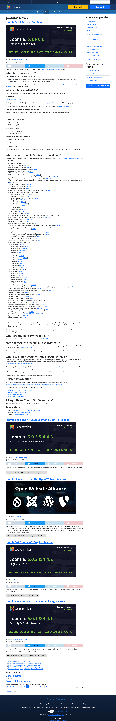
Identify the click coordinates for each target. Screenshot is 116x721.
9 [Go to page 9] (29, 686)
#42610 (71, 287)
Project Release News (20, 60)
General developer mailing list (17, 392)
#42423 (23, 202)
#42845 (26, 246)
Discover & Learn (38, 2)
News (46, 12)
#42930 (26, 221)
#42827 (25, 258)
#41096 (47, 217)
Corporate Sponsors (93, 74)
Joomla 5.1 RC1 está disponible (23, 412)
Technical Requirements (94, 59)
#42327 (24, 210)
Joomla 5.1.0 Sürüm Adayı (21, 414)
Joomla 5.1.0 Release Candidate (25, 22)
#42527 (42, 300)
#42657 (29, 184)
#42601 (39, 237)
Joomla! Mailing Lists (93, 49)
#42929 (23, 283)
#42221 (34, 169)
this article (45, 339)
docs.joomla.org (58, 367)
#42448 (37, 223)
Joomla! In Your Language (94, 46)
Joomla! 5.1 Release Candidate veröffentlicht (27, 410)
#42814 (21, 265)
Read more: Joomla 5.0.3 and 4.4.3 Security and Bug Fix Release (26, 473)
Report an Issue (85, 707)
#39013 (39, 308)
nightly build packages (53, 103)
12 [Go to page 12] (40, 686)
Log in (93, 707)
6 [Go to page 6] (21, 686)
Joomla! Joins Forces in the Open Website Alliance (36, 479)
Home (9, 12)
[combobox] (100, 2)
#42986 (28, 167)
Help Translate (75, 707)
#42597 (47, 233)
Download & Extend (23, 2)
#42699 (29, 186)
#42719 (56, 215)
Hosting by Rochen (58, 720)
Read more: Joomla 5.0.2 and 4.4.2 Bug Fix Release (22, 595)
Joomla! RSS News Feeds (94, 56)
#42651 (39, 289)
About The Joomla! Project (95, 34)
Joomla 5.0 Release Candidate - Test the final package (24, 665)
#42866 (24, 248)
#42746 (29, 194)
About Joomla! (17, 12)
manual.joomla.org (71, 367)
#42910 (25, 281)
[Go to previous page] (10, 686)
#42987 (33, 285)
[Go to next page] (43, 686)
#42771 (34, 302)
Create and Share (92, 28)
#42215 (20, 275)
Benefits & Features (29, 12)
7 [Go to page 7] (24, 686)
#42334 (51, 291)
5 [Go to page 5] (18, 686)
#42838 (21, 256)
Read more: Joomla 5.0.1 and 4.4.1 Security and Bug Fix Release (26, 655)
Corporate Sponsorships (94, 70)
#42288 (26, 204)
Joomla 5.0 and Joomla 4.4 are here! (19, 661)
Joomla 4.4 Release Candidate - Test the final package (24, 667)
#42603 (25, 316)
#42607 (40, 294)
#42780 (48, 179)
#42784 (42, 314)
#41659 (28, 171)
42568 (40, 240)
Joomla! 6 (40, 12)
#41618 (48, 227)
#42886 (24, 267)
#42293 (23, 206)
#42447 (22, 200)
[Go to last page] (46, 686)
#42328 (21, 211)
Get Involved (91, 31)
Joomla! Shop (91, 43)
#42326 (22, 208)
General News (18, 516)
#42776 (36, 314)
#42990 (20, 254)
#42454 (27, 213)
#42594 (46, 235)
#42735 (23, 273)
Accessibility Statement (28, 707)
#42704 (38, 175)
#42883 (23, 269)
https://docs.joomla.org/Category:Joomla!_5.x (19, 363)
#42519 (27, 296)
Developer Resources (69, 2)
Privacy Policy (40, 707)
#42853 (22, 250)
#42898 (24, 277)
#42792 (22, 264)
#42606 (57, 225)
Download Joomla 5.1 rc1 (13, 100)
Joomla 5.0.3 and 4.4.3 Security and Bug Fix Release (37, 419)
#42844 (35, 238)
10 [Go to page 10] (33, 686)
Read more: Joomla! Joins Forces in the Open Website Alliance (26, 536)
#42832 (55, 177)
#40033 (45, 306)
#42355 (36, 198)
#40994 (11, 182)
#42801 (19, 260)
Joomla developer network (16, 394)
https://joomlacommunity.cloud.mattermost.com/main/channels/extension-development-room (34, 384)
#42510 (47, 190)
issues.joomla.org (26, 348)
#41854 (32, 312)
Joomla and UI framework (16, 396)
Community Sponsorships (94, 77)
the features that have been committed (69, 158)
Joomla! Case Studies (93, 39)
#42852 (20, 252)
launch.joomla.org (63, 106)
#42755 (31, 314)
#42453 (27, 196)
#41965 (41, 304)
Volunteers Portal (92, 80)
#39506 (34, 229)
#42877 (21, 271)
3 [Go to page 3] (13, 686)
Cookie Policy (49, 707)
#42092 (31, 298)
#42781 (20, 262)
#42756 (26, 314)
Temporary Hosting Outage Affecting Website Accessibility (25, 669)
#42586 (27, 292)
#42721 (29, 219)
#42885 (25, 318)
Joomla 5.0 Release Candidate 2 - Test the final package (24, 663)
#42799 (26, 165)
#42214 (22, 244)
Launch (100, 7)
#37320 (47, 310)
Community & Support (53, 2)
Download (78, 7)
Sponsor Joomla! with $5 (62, 707)
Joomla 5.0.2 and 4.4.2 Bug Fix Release (29, 542)
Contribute (54, 12)
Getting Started (91, 24)
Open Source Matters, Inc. (56, 715)
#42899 (25, 279)
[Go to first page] (7, 686)
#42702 (31, 173)
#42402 (28, 188)
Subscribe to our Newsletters (98, 86)
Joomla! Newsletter (92, 53)
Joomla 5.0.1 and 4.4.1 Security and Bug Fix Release (37, 601)
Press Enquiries (64, 12)
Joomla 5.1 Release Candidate (51, 69)
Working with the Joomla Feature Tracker (20, 390)
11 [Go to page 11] (36, 686)
